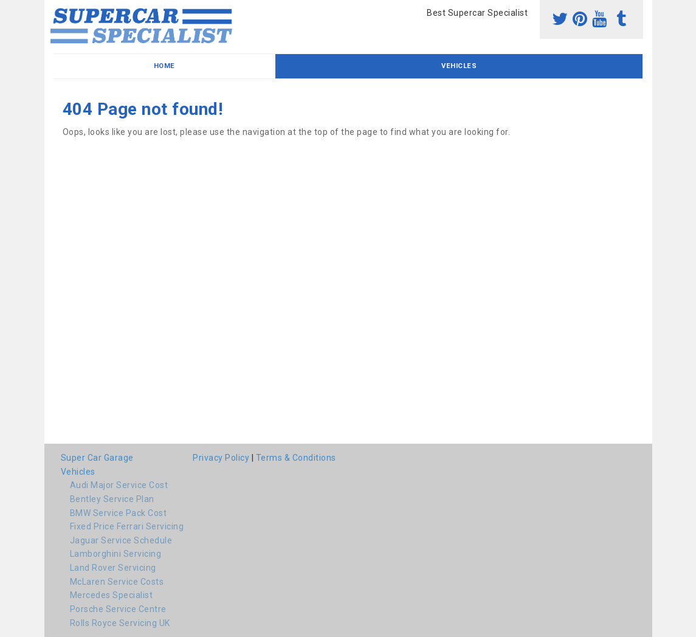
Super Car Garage (97, 458)
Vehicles (459, 66)
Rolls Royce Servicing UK (120, 623)
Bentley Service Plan (112, 499)
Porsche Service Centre (118, 609)
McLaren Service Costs (117, 582)
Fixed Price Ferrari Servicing (127, 526)
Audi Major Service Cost (119, 485)
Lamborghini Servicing (116, 554)
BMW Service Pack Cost (118, 513)
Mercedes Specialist (111, 595)
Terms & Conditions (296, 458)
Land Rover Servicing (113, 568)
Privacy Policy (221, 458)
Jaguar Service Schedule (121, 540)
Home (164, 66)
